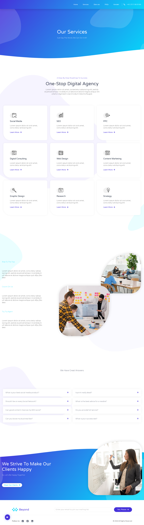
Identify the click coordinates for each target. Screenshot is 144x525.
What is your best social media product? (22, 393)
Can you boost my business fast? (19, 419)
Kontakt (116, 4)
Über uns (97, 4)
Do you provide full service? (87, 410)
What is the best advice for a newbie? (91, 401)
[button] (37, 392)
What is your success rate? (86, 419)
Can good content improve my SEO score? (23, 410)
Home (76, 4)
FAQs (106, 4)
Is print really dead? (84, 393)
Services (86, 4)
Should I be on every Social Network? (21, 401)
